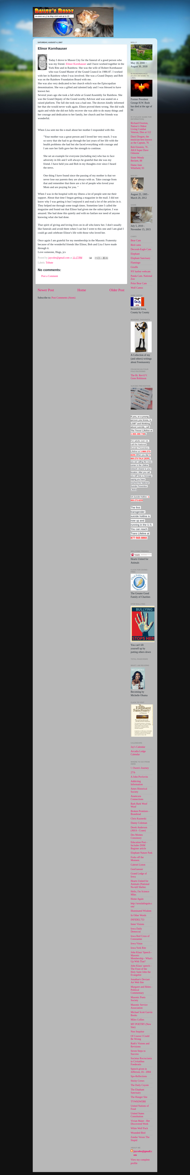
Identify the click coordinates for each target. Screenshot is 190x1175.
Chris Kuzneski (138, 818)
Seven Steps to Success (138, 1052)
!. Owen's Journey (140, 768)
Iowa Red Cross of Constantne (140, 938)
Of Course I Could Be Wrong (140, 1038)
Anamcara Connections (137, 798)
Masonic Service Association (139, 1006)
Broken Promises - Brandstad (140, 813)
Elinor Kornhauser (76, 63)
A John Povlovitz (139, 776)
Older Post (116, 290)
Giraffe (134, 267)
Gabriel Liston (138, 864)
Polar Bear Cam (139, 283)
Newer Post (46, 290)
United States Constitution (137, 1115)
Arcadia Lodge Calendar (138, 753)
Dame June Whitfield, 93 (137, 167)
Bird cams (136, 245)
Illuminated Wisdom (141, 910)
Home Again (137, 899)
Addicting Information (137, 783)
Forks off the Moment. (137, 859)
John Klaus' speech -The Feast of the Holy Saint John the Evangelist (141, 970)
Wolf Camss (137, 287)
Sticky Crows (137, 1080)
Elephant (135, 253)
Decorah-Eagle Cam (141, 249)
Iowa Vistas (136, 943)
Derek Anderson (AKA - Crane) (139, 829)
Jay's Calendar (138, 747)
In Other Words (138, 915)
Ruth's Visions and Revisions (140, 1045)
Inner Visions (137, 924)
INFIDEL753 (137, 919)
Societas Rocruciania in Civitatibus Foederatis (141, 1061)
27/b (133, 772)
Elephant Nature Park (141, 852)
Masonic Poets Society (138, 999)
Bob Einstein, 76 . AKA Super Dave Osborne (140, 150)
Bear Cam (136, 240)
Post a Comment (49, 276)
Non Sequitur (137, 1031)
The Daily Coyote (140, 1085)
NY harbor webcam (140, 271)
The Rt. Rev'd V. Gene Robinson (139, 377)
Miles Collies (137, 1019)
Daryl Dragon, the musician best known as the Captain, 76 (141, 139)
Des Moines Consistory (137, 836)
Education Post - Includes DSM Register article (139, 845)
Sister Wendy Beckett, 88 (137, 159)
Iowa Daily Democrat (136, 930)
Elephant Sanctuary (140, 258)
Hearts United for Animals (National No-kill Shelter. (140, 884)
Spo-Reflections (139, 1076)
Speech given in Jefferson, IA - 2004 (141, 1070)
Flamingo (135, 262)
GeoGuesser (137, 869)
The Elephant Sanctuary (137, 1091)
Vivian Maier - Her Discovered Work (140, 1122)
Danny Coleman (139, 823)
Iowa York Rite (138, 947)
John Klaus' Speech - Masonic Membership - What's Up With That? (141, 957)
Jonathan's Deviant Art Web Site (140, 981)
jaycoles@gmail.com (142, 1153)
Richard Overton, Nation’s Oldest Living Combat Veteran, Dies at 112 (141, 128)
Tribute (49, 262)
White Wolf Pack (139, 1128)
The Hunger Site (139, 1097)
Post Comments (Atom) (63, 297)
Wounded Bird (138, 1132)
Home (81, 290)
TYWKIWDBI (138, 1101)
